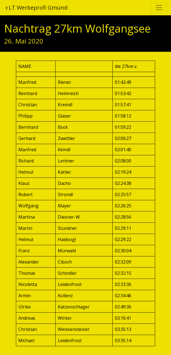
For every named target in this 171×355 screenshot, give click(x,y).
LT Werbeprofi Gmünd (35, 7)
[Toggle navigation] (159, 7)
